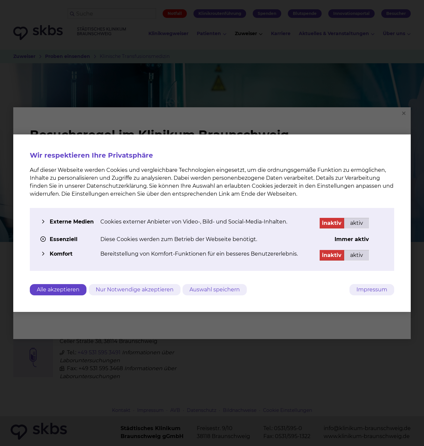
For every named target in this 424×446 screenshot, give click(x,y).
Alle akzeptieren (58, 289)
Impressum (371, 289)
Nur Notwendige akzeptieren (136, 289)
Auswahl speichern (217, 289)
